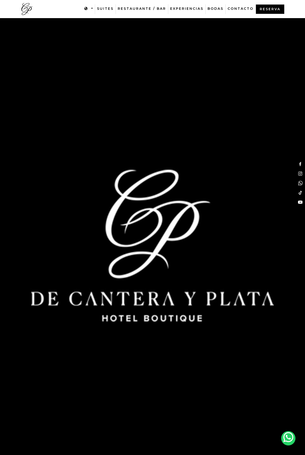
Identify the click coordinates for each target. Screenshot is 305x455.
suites (105, 8)
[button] (88, 8)
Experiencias (186, 8)
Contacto (241, 8)
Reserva (270, 9)
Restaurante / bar (142, 8)
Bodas (216, 8)
